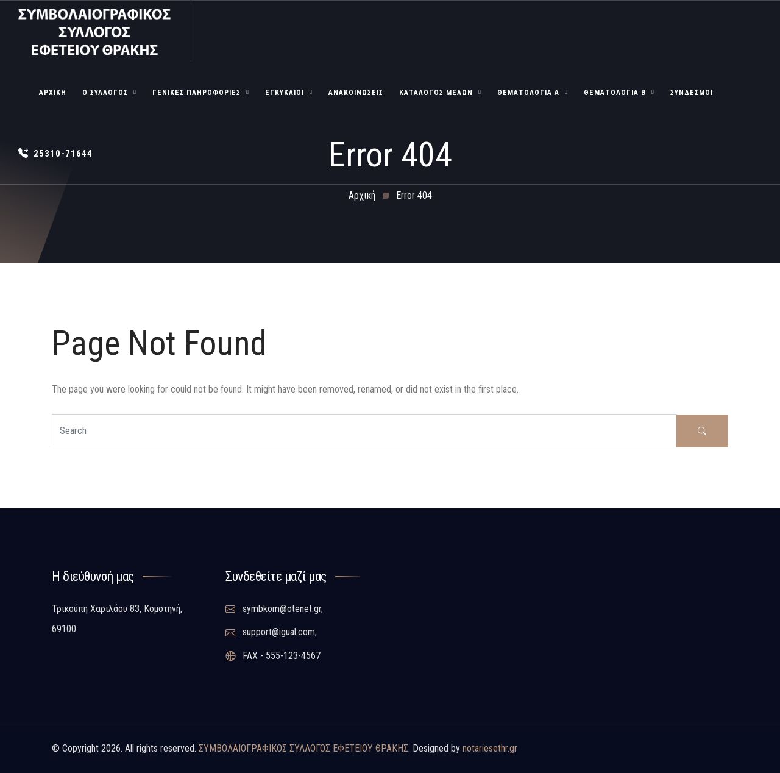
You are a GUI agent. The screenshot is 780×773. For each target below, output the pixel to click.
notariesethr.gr (490, 748)
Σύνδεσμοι (691, 92)
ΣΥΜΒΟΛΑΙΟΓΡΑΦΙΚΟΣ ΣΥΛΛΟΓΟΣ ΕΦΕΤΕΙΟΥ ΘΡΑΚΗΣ (303, 748)
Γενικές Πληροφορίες (196, 92)
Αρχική (52, 92)
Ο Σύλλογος (105, 92)
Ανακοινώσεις (355, 92)
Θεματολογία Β (615, 92)
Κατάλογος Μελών (436, 92)
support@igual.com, (271, 632)
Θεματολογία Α (528, 92)
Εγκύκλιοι (284, 92)
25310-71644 (55, 153)
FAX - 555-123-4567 (273, 656)
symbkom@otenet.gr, (274, 609)
